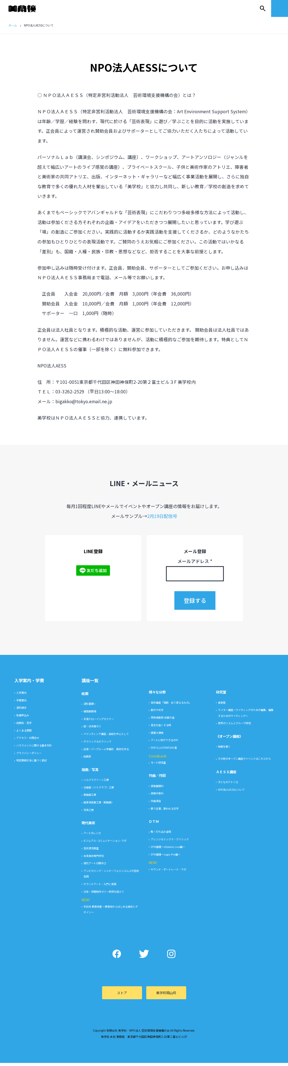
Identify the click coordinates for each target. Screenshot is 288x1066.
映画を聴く (224, 750)
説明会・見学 (24, 726)
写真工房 (89, 813)
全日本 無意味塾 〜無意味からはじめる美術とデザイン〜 (111, 912)
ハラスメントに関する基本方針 (34, 749)
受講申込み (22, 719)
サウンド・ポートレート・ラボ (168, 872)
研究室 (221, 695)
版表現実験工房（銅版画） (99, 806)
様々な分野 (157, 695)
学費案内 (21, 703)
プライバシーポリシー (29, 756)
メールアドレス (194, 564)
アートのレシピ (92, 836)
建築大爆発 (157, 736)
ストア (122, 996)
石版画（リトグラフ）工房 (99, 790)
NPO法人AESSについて (231, 793)
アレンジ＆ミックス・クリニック (170, 843)
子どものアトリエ (228, 785)
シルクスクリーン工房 (96, 783)
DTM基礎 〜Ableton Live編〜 (168, 850)
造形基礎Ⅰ (90, 707)
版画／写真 (90, 772)
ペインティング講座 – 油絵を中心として (106, 737)
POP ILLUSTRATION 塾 (164, 751)
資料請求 (21, 711)
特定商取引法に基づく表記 (31, 764)
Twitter (144, 957)
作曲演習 (156, 804)
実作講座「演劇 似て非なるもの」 (171, 706)
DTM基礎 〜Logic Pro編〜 (165, 857)
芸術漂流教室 (91, 851)
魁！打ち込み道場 (161, 835)
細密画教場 (90, 715)
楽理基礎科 (157, 789)
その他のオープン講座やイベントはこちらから (244, 762)
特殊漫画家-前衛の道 (162, 721)
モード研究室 (158, 766)
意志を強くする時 (161, 728)
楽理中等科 (157, 797)
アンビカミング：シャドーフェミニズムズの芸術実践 (111, 877)
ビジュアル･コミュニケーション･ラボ (105, 844)
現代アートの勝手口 (95, 866)
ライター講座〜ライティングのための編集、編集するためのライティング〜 (245, 716)
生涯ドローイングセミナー (99, 722)
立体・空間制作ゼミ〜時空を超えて (104, 895)
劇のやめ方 (157, 713)
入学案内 (21, 696)
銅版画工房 (90, 798)
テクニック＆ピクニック (97, 744)
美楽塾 (222, 706)
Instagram (171, 957)
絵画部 (87, 760)
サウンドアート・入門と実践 (100, 887)
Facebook (117, 957)
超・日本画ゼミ (92, 730)
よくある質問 (24, 733)
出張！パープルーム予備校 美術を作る (106, 752)
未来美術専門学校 (94, 859)
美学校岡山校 (166, 996)
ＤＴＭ (154, 824)
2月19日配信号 (162, 519)
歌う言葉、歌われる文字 (165, 812)
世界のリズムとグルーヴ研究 (234, 726)
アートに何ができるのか (164, 743)
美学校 (27, 8)
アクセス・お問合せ (27, 741)
